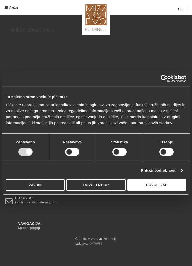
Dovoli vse (157, 185)
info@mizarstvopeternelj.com (36, 202)
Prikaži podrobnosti (159, 170)
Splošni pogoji (29, 228)
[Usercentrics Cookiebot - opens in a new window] (164, 78)
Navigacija (7, 7)
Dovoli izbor (96, 185)
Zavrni (35, 185)
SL (180, 9)
